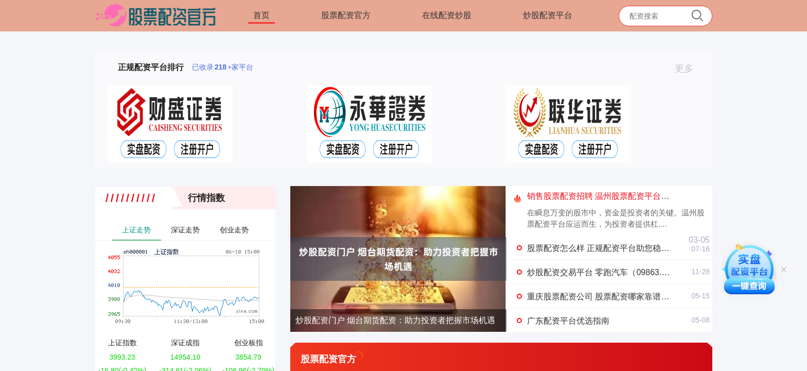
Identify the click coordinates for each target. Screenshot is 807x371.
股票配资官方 (346, 15)
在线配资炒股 (446, 15)
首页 (261, 15)
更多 (688, 68)
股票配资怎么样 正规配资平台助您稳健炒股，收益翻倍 (627, 248)
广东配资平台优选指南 (568, 320)
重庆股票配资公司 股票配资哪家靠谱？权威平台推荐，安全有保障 (647, 296)
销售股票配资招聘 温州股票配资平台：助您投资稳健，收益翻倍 (643, 196)
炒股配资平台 (547, 15)
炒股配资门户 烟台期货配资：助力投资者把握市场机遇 (395, 320)
